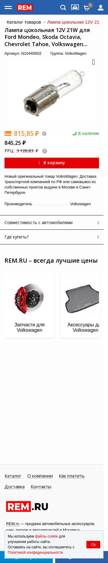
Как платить (72, 476)
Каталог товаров (24, 22)
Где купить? (16, 237)
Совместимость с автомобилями (38, 222)
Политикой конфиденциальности (35, 552)
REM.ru (12, 523)
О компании (40, 476)
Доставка (14, 486)
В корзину (51, 162)
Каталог (12, 476)
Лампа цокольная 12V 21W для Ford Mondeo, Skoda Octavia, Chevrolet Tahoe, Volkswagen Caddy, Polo (47, 37)
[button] (93, 63)
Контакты (41, 486)
